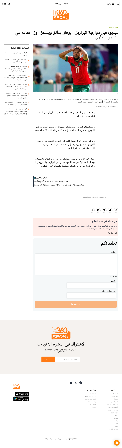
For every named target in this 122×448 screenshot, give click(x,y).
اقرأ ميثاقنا (112, 233)
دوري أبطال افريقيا (112, 404)
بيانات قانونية (92, 402)
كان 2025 (115, 393)
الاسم (112, 281)
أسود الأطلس (113, 27)
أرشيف (94, 407)
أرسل (48, 359)
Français (6, 4)
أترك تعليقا (76, 304)
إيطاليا (116, 421)
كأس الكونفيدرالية (113, 407)
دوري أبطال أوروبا (113, 410)
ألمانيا (116, 426)
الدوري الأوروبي (114, 412)
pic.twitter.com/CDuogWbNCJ (57, 181)
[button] (117, 443)
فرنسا (116, 423)
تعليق (113, 252)
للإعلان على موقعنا (90, 399)
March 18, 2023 (40, 185)
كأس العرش (114, 402)
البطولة (116, 399)
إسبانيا (116, 418)
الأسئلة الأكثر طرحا (90, 396)
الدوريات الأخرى (113, 429)
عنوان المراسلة (108, 291)
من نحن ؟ (93, 393)
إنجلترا (116, 415)
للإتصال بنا (93, 404)
